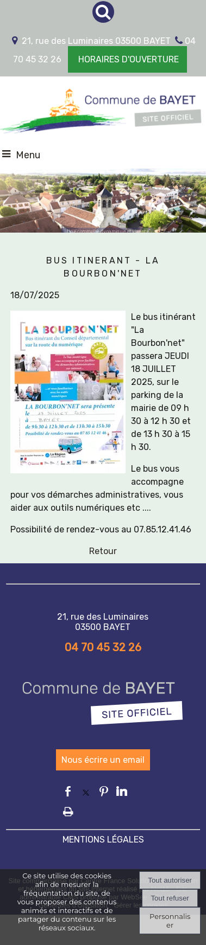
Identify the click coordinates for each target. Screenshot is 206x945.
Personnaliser (169, 920)
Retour (103, 551)
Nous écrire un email (103, 760)
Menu (28, 155)
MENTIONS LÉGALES (103, 839)
